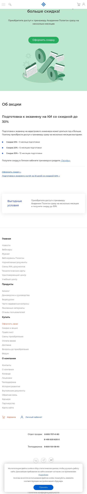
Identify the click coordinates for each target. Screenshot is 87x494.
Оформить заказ (10, 324)
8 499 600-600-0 (52, 439)
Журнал (6, 254)
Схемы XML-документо (13, 266)
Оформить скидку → (11, 172)
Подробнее (43, 475)
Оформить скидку (43, 39)
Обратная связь (9, 395)
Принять (43, 487)
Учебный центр (9, 279)
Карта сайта (8, 408)
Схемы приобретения (12, 336)
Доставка (6, 345)
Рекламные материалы (13, 308)
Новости (6, 245)
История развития (11, 386)
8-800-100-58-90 (51, 446)
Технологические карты (13, 271)
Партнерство (8, 403)
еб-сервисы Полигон (13, 258)
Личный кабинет (31, 417)
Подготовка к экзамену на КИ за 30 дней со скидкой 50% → (31, 176)
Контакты (6, 365)
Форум (5, 353)
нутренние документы (13, 391)
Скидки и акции (10, 328)
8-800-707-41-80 (51, 434)
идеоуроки (8, 299)
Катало (6, 291)
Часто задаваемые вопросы (15, 304)
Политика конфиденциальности (43, 492)
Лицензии (7, 378)
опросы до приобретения (15, 349)
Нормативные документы (14, 262)
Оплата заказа (9, 341)
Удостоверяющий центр (14, 275)
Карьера (6, 399)
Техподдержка (9, 382)
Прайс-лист (8, 332)
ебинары (7, 249)
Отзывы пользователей (13, 312)
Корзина (9, 417)
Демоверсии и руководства (16, 295)
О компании (8, 369)
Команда (6, 374)
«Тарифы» (65, 160)
